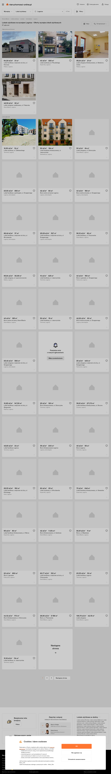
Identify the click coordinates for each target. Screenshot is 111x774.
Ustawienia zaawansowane (76, 759)
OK (77, 746)
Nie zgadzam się (76, 753)
